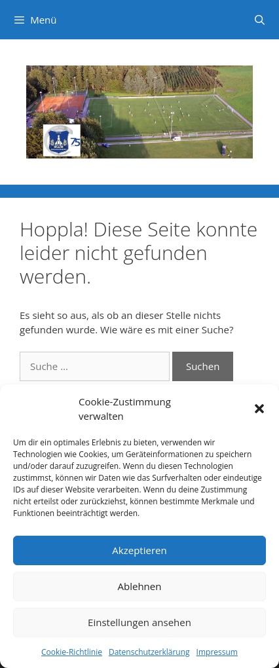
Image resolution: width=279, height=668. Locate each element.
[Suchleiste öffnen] (259, 19)
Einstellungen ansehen (139, 622)
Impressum (217, 652)
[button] (259, 408)
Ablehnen (140, 586)
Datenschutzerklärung (149, 652)
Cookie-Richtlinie (71, 652)
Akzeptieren (139, 550)
